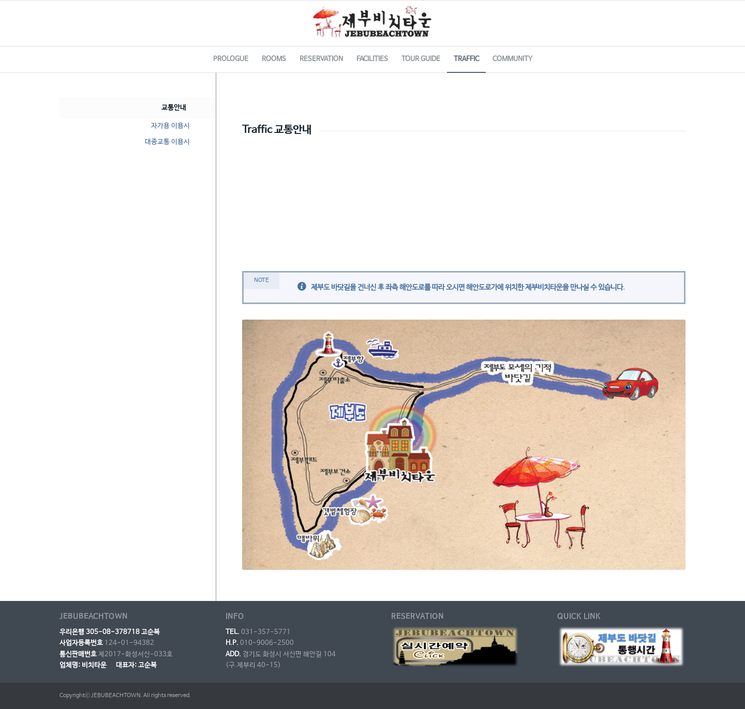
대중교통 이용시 (167, 142)
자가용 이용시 (170, 126)
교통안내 (173, 108)
